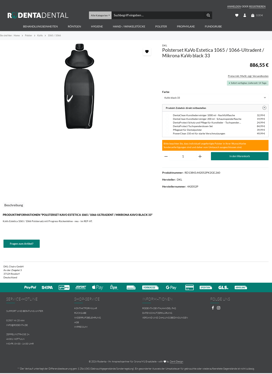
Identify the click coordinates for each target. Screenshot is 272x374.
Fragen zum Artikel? (22, 244)
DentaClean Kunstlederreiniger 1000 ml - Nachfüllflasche (204, 115)
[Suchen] (208, 15)
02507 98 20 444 (15, 321)
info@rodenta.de (17, 325)
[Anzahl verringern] (166, 157)
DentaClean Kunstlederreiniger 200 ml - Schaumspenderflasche (207, 119)
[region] (79, 87)
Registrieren (257, 6)
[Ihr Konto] (244, 15)
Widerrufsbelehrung (87, 318)
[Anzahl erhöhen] (200, 157)
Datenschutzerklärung (157, 313)
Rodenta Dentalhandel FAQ (159, 309)
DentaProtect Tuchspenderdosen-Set (193, 126)
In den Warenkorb (239, 157)
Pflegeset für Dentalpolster (187, 130)
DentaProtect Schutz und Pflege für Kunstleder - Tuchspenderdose (207, 123)
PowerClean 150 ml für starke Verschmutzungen (199, 134)
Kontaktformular (85, 309)
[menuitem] (102, 309)
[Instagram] (218, 309)
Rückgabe (80, 313)
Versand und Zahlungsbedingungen (165, 318)
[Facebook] (213, 309)
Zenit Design (176, 362)
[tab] (13, 206)
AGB (76, 323)
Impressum (80, 327)
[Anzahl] (183, 157)
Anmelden (234, 6)
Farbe (165, 92)
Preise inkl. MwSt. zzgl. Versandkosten (248, 76)
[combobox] (158, 15)
